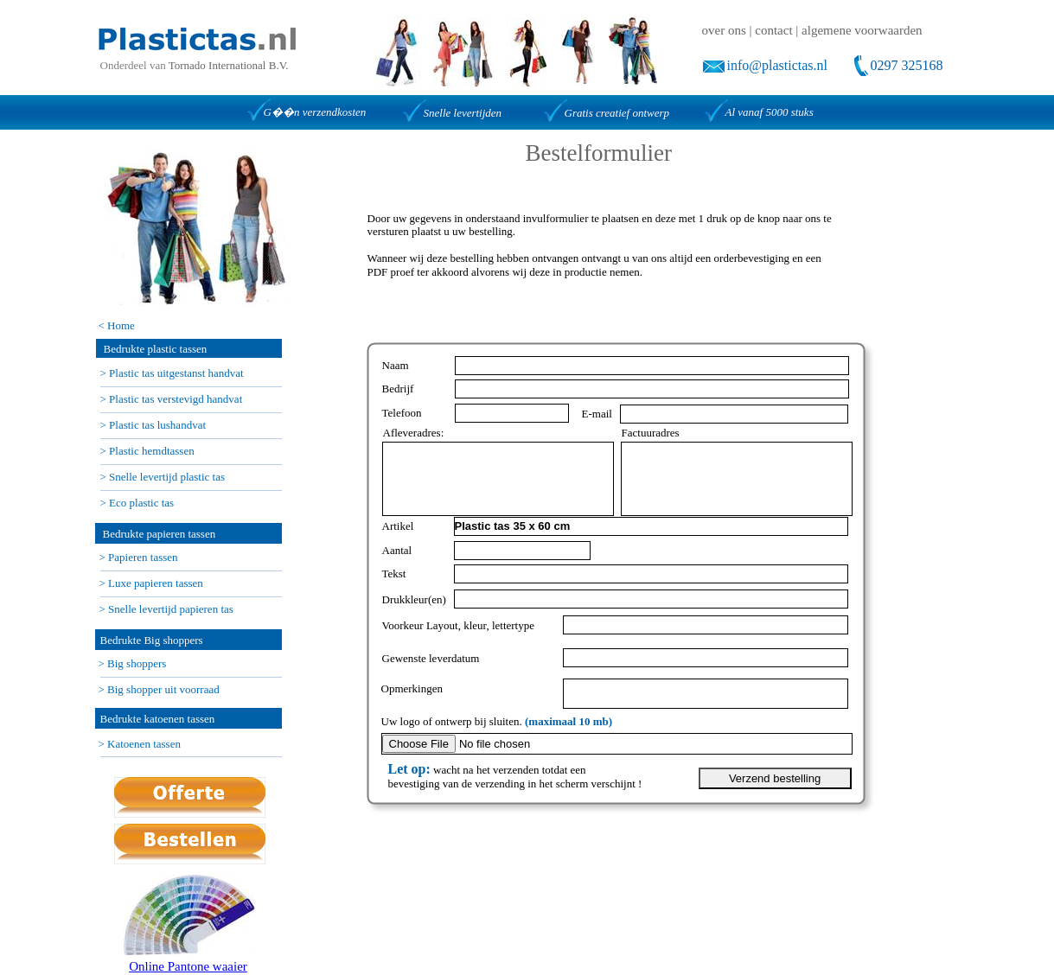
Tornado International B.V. (229, 65)
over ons (724, 30)
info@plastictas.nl (777, 65)
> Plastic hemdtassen (147, 450)
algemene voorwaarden (862, 30)
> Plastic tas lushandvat (153, 424)
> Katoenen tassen (140, 743)
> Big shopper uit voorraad (159, 689)
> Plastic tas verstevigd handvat (171, 398)
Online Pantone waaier (188, 966)
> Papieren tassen (138, 557)
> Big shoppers (133, 663)
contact (773, 30)
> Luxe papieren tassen (151, 583)
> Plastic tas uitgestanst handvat (172, 372)
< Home (117, 325)
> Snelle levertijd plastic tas (163, 476)
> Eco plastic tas (137, 502)
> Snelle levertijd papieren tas (166, 608)
